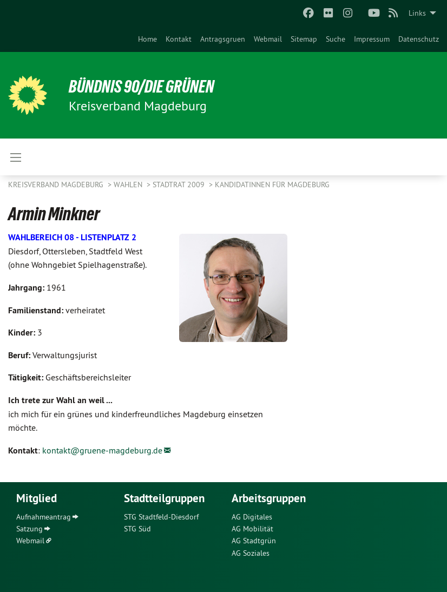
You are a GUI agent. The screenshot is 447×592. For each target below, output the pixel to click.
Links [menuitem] (417, 13)
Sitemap (304, 39)
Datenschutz (418, 39)
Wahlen (129, 184)
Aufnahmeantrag (43, 517)
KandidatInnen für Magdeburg (272, 184)
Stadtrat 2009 (180, 184)
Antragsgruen (222, 39)
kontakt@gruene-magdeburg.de (102, 450)
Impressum (372, 39)
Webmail (268, 39)
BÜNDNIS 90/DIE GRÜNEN (141, 86)
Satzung (29, 529)
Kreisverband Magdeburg (57, 184)
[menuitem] (147, 39)
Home (147, 39)
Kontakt (179, 39)
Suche (335, 39)
